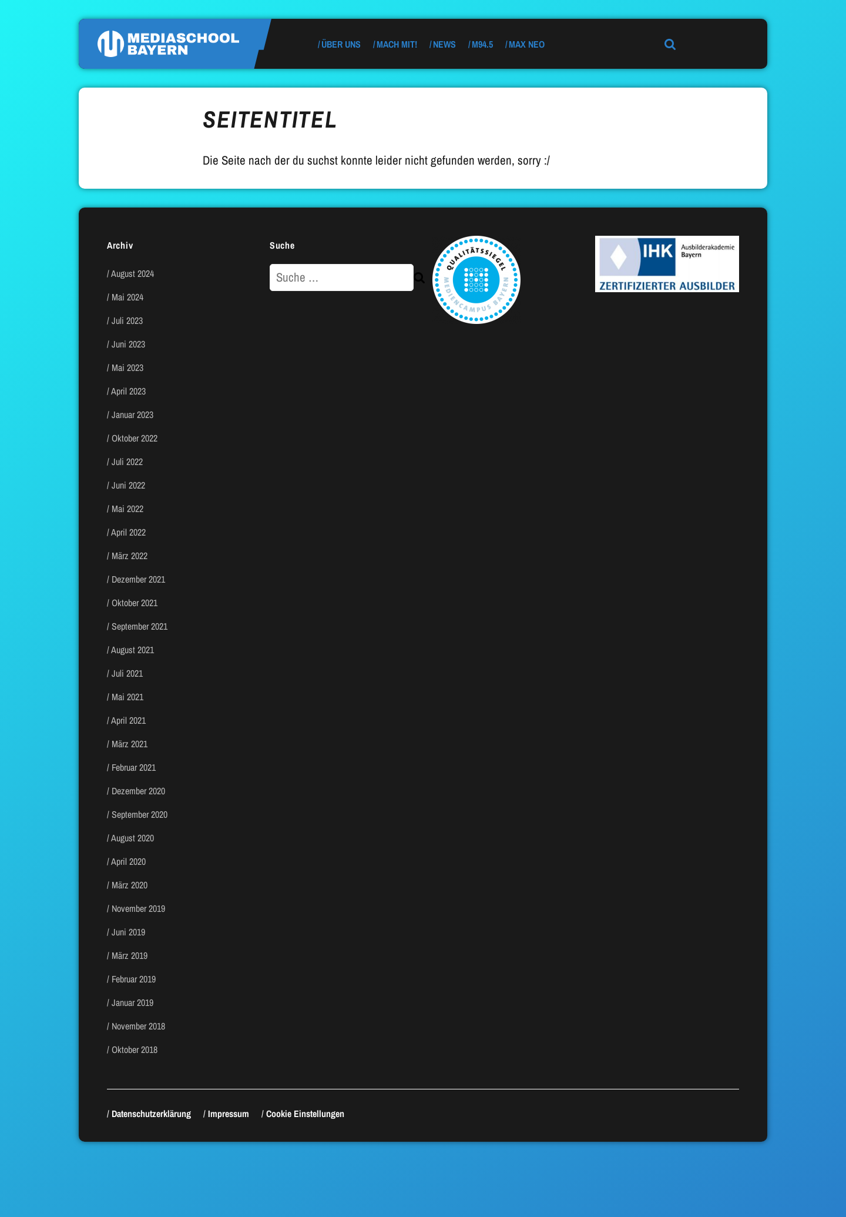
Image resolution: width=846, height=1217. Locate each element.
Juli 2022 (127, 461)
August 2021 (132, 649)
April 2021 (128, 720)
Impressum (228, 1113)
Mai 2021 (127, 696)
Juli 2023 (127, 320)
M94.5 (482, 44)
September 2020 (139, 814)
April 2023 (128, 391)
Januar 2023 (132, 414)
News (444, 44)
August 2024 (132, 273)
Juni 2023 (128, 343)
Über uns (341, 44)
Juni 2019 (128, 931)
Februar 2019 (134, 978)
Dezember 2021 (138, 579)
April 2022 (128, 532)
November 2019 (138, 908)
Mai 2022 (127, 508)
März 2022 (129, 555)
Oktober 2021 (134, 602)
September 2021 (139, 626)
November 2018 (138, 1025)
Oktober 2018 (134, 1049)
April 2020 (128, 861)
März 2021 (129, 743)
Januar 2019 (132, 1002)
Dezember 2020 (138, 790)
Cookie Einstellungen (305, 1113)
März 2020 (129, 884)
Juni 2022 (128, 485)
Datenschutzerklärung (151, 1113)
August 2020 (132, 837)
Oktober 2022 (134, 438)
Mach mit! (397, 44)
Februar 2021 (134, 767)
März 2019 (129, 955)
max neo (527, 44)
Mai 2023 (127, 367)
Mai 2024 (127, 296)
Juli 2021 (127, 673)
